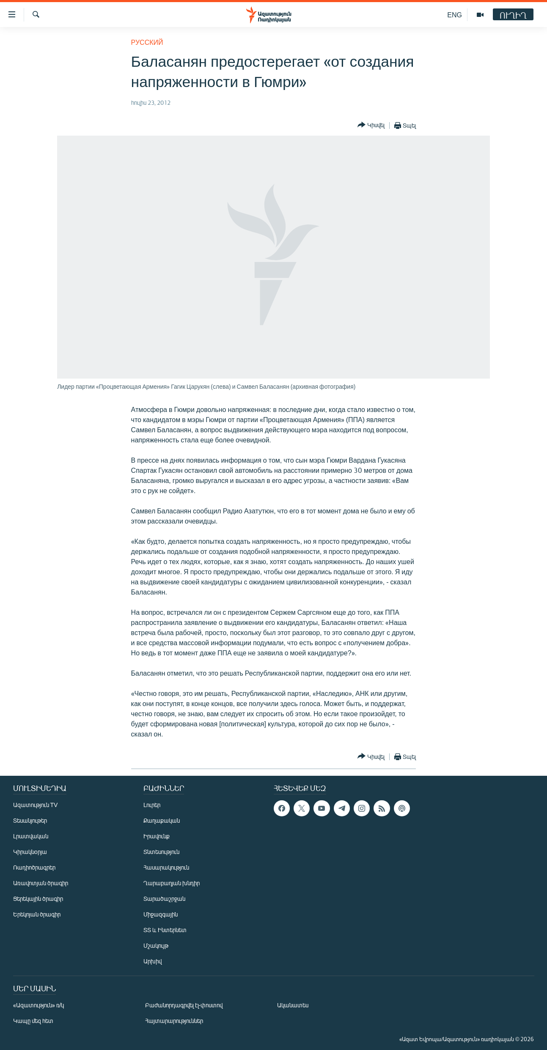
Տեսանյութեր (30, 820)
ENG (454, 15)
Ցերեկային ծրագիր (38, 898)
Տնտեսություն (161, 851)
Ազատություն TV (35, 804)
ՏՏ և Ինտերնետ (165, 929)
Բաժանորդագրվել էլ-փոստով (184, 1005)
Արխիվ (152, 961)
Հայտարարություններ (174, 1020)
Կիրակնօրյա (30, 851)
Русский (147, 42)
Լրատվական (30, 836)
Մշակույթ (155, 945)
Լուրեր (151, 804)
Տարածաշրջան (164, 898)
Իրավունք (156, 836)
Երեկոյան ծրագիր (36, 914)
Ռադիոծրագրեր (34, 867)
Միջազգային (160, 914)
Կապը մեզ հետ (33, 1020)
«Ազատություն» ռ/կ (38, 1005)
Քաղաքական (161, 820)
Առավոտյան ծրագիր (40, 882)
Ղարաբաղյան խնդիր (171, 882)
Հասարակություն (166, 867)
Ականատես (292, 1005)
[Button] (371, 125)
